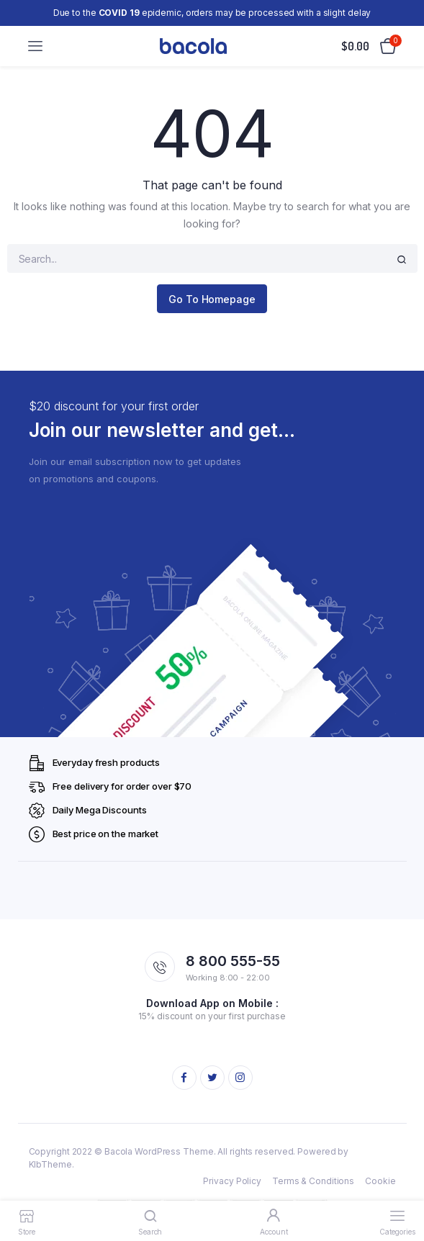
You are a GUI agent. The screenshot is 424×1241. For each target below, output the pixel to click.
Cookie (380, 1180)
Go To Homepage (212, 299)
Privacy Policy (232, 1180)
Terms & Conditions (313, 1180)
